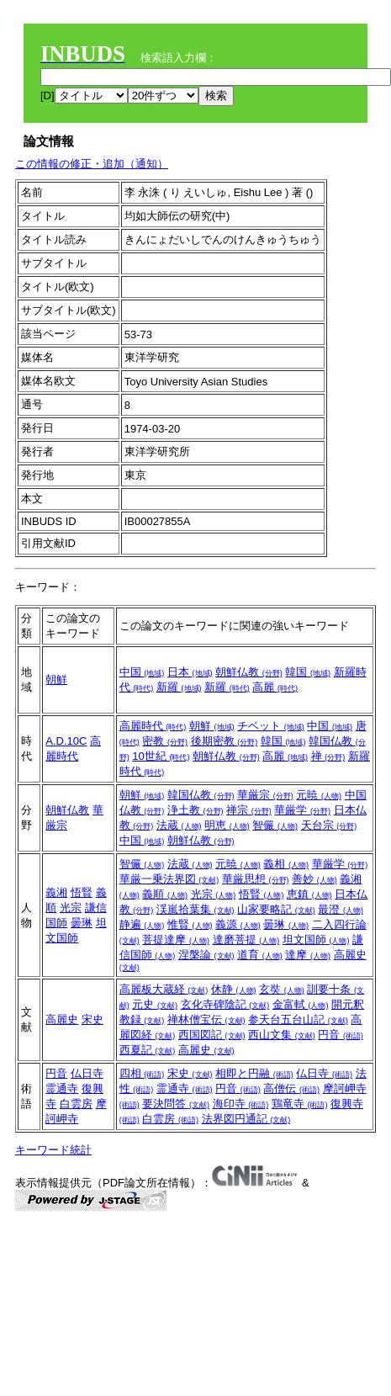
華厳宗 (265, 794)
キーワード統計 (53, 1150)
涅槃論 (206, 954)
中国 (142, 672)
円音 (340, 1034)
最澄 (340, 909)
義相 (286, 863)
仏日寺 (87, 1073)
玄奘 (281, 989)
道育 (260, 954)
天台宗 (329, 825)
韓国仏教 (201, 794)
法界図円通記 (246, 1118)
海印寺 (241, 1103)
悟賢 (81, 892)
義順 (165, 894)
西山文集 (281, 1034)
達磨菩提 (246, 939)
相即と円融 (254, 1073)
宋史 (92, 1019)
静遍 (142, 924)
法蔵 (179, 825)
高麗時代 (153, 725)
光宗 (71, 907)
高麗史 (61, 1019)
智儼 (275, 825)
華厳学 (302, 810)
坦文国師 (316, 939)
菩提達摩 (175, 939)
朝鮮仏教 (249, 672)
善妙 (314, 879)
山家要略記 (276, 909)
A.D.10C (66, 741)
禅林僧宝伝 (206, 1019)
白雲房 (76, 1103)
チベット (270, 725)
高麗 (275, 687)
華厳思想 (255, 879)
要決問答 (175, 1103)
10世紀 (160, 756)
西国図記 (212, 1034)
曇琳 (81, 922)
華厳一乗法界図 (169, 879)
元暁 (318, 794)
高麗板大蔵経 (164, 989)
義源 (238, 924)
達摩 (307, 954)
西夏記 (147, 1049)
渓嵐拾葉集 (195, 909)
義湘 (56, 892)
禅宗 (249, 810)
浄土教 (195, 810)
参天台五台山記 (298, 1019)
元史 (154, 1004)
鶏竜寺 (300, 1103)
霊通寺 (61, 1088)
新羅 (179, 687)
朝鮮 (56, 679)
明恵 (227, 825)
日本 (190, 672)
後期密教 (224, 741)
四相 (142, 1073)
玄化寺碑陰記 (225, 1004)
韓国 (307, 672)
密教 (165, 741)
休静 (233, 989)
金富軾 (300, 1004)
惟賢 (190, 924)
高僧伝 (291, 1088)
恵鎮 (309, 894)
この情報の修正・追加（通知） (91, 163)
